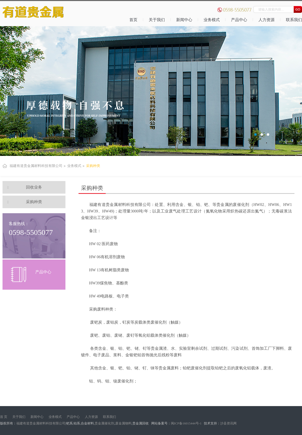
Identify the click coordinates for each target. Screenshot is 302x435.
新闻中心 (184, 20)
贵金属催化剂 (104, 423)
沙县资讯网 (228, 423)
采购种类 (93, 166)
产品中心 (239, 20)
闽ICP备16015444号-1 (186, 423)
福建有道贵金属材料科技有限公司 (36, 166)
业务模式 (212, 20)
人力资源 (266, 20)
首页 (133, 20)
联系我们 (109, 417)
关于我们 (157, 20)
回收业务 (34, 187)
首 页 (3, 417)
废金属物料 (123, 423)
